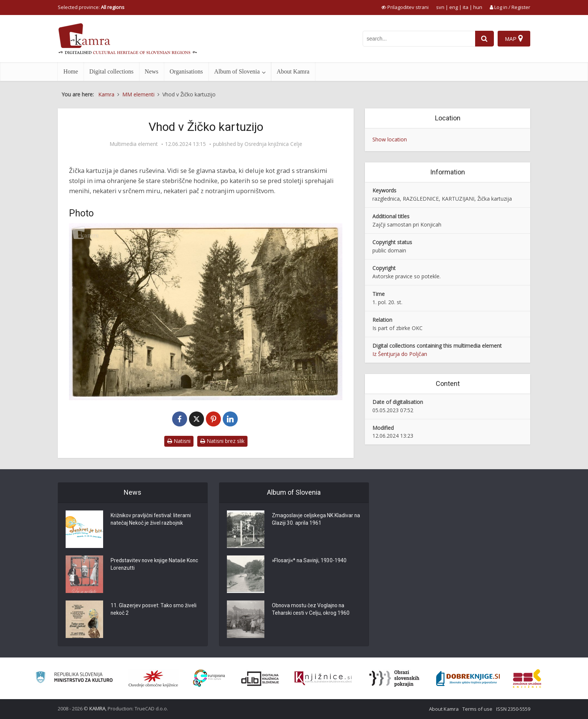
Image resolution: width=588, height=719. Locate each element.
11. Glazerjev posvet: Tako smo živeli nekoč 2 (153, 610)
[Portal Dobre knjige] (468, 678)
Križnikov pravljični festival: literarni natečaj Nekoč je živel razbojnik (151, 520)
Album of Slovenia (237, 71)
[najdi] (484, 39)
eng (453, 7)
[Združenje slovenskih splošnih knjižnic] (323, 678)
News (151, 71)
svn (440, 7)
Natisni (178, 440)
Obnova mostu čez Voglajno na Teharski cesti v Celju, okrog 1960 (311, 610)
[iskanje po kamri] (419, 39)
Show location (389, 139)
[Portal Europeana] (209, 678)
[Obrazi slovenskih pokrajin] (394, 678)
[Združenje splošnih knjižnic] (527, 678)
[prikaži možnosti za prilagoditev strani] (405, 7)
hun (477, 7)
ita (465, 7)
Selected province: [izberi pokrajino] (91, 7)
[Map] (514, 39)
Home (70, 71)
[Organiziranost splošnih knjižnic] (153, 678)
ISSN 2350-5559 (513, 708)
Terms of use (477, 708)
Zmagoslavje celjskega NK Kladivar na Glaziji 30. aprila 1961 (312, 520)
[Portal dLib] (260, 678)
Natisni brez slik (222, 440)
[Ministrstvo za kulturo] (74, 678)
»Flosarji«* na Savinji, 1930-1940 (310, 561)
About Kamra (293, 71)
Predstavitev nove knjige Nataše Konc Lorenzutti (148, 565)
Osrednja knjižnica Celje (273, 144)
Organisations (186, 71)
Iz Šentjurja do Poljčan (399, 353)
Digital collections (111, 71)
